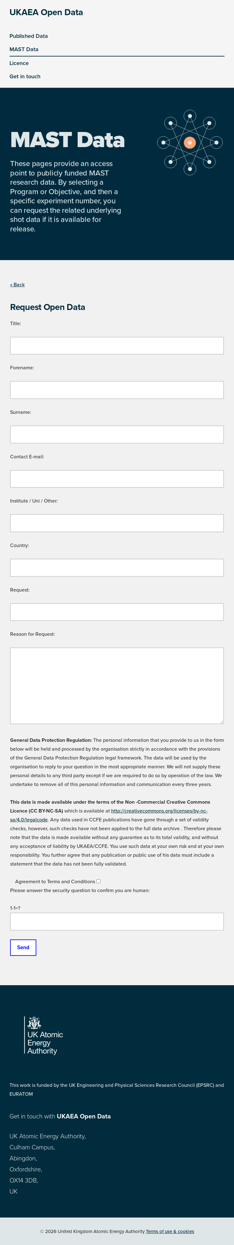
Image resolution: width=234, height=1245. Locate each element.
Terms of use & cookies (170, 1231)
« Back (17, 285)
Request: (20, 590)
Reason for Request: (32, 634)
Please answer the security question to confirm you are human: (80, 890)
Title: (15, 323)
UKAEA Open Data (46, 12)
